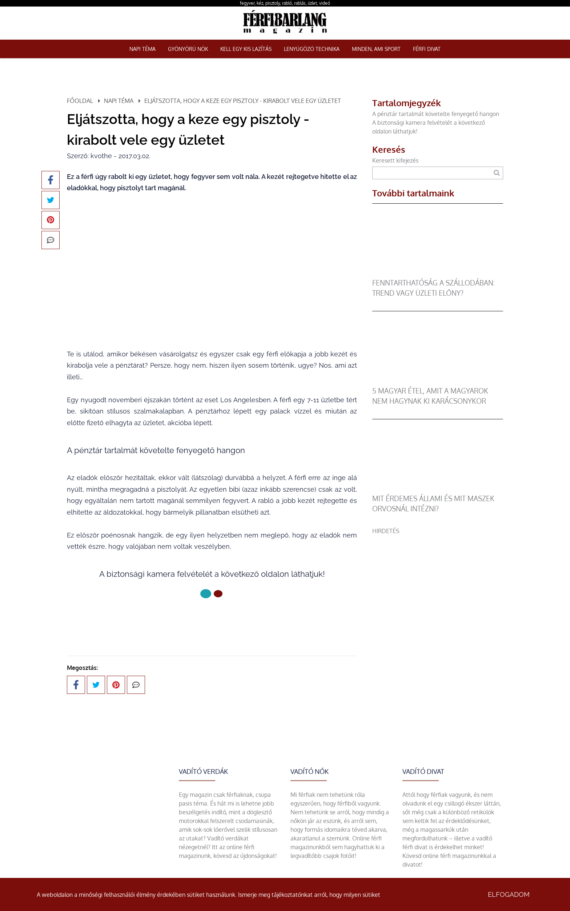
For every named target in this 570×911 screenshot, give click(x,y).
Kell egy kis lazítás (246, 49)
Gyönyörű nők (188, 49)
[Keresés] (496, 173)
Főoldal (80, 100)
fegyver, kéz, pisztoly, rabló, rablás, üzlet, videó (285, 3)
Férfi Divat (427, 49)
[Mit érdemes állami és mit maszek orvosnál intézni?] (437, 489)
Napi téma (142, 49)
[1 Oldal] (218, 594)
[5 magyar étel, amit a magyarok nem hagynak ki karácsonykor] (437, 381)
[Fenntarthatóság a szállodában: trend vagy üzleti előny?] (437, 273)
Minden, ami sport (376, 49)
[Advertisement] (437, 586)
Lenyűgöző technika (312, 49)
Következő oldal (212, 618)
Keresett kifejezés (395, 160)
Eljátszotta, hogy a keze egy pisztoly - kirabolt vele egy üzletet (242, 100)
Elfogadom (509, 894)
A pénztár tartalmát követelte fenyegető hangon (435, 113)
